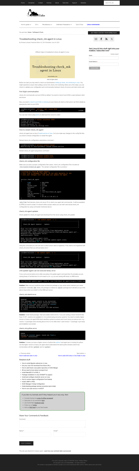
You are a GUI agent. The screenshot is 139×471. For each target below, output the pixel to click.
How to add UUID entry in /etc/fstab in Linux (71, 355)
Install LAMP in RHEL (28, 381)
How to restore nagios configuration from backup (37, 379)
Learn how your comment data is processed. (57, 451)
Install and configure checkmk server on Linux (36, 377)
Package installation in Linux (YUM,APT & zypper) (37, 375)
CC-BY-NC (71, 460)
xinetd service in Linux (46, 133)
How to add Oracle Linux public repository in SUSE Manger (40, 368)
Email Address (93, 61)
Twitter (35, 405)
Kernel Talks (36, 13)
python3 (58, 342)
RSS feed (32, 407)
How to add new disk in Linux (28, 355)
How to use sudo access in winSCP (33, 388)
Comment (22, 419)
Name (21, 431)
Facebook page (39, 403)
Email (56, 431)
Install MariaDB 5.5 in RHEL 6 (31, 372)
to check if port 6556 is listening (39, 102)
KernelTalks (70, 462)
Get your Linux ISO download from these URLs (36, 365)
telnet (37, 115)
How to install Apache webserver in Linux (34, 363)
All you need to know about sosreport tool (35, 370)
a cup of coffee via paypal (45, 398)
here (43, 400)
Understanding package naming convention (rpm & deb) (39, 386)
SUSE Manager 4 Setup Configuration (33, 384)
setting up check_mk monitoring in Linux (67, 82)
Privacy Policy (83, 460)
